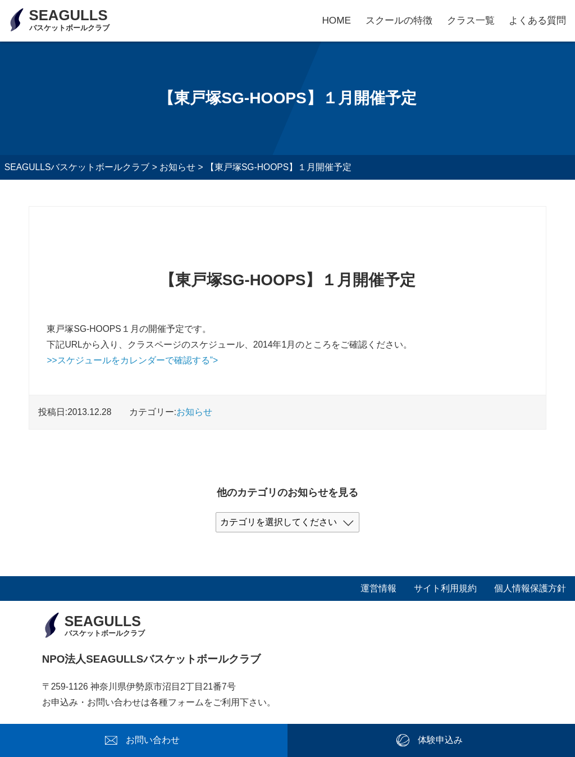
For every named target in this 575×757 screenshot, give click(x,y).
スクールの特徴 (399, 20)
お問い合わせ (153, 740)
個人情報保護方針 (530, 588)
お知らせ (194, 412)
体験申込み (440, 740)
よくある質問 (537, 20)
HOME (336, 20)
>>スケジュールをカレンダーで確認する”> (132, 360)
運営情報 (378, 588)
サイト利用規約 (445, 588)
